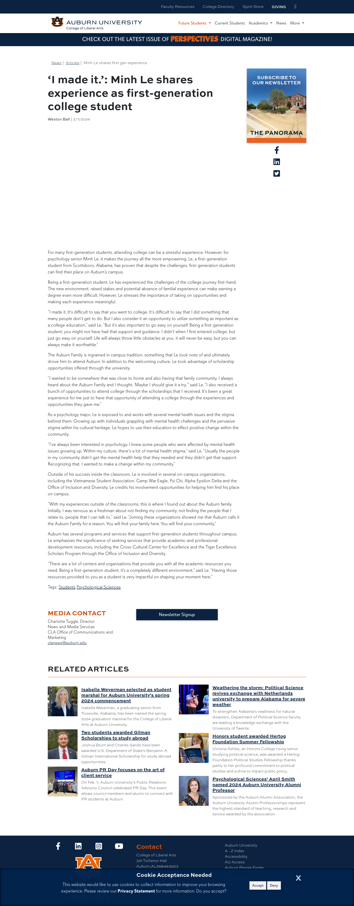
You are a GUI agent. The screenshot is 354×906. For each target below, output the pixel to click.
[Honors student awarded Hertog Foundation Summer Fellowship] (195, 748)
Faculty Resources (177, 6)
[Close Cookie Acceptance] (298, 877)
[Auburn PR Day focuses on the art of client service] (64, 781)
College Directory (218, 6)
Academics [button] (259, 23)
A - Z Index (234, 850)
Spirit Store (253, 6)
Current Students (230, 23)
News (281, 23)
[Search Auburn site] (305, 7)
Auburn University (241, 845)
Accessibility (236, 856)
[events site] (295, 6)
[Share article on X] (276, 174)
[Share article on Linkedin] (276, 163)
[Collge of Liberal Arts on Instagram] (98, 847)
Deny (274, 885)
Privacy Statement (136, 891)
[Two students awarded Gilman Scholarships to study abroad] (64, 744)
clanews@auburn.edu (67, 643)
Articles (72, 62)
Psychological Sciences (99, 587)
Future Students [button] (193, 23)
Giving (279, 6)
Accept (257, 885)
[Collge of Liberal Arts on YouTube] (119, 847)
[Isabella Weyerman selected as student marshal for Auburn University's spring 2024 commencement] (64, 701)
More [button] (295, 23)
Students (67, 587)
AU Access (235, 862)
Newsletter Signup (177, 614)
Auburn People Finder (244, 867)
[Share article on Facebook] (276, 151)
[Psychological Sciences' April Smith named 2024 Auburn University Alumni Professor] (195, 791)
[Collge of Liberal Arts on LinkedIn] (78, 847)
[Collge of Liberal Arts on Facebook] (58, 847)
